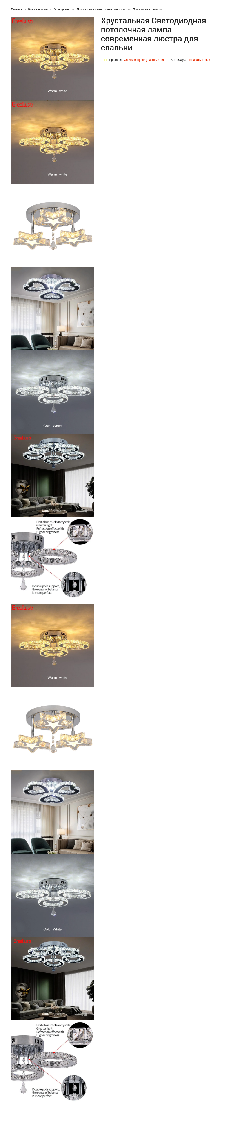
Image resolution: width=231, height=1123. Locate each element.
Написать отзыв (199, 60)
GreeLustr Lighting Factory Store (144, 60)
